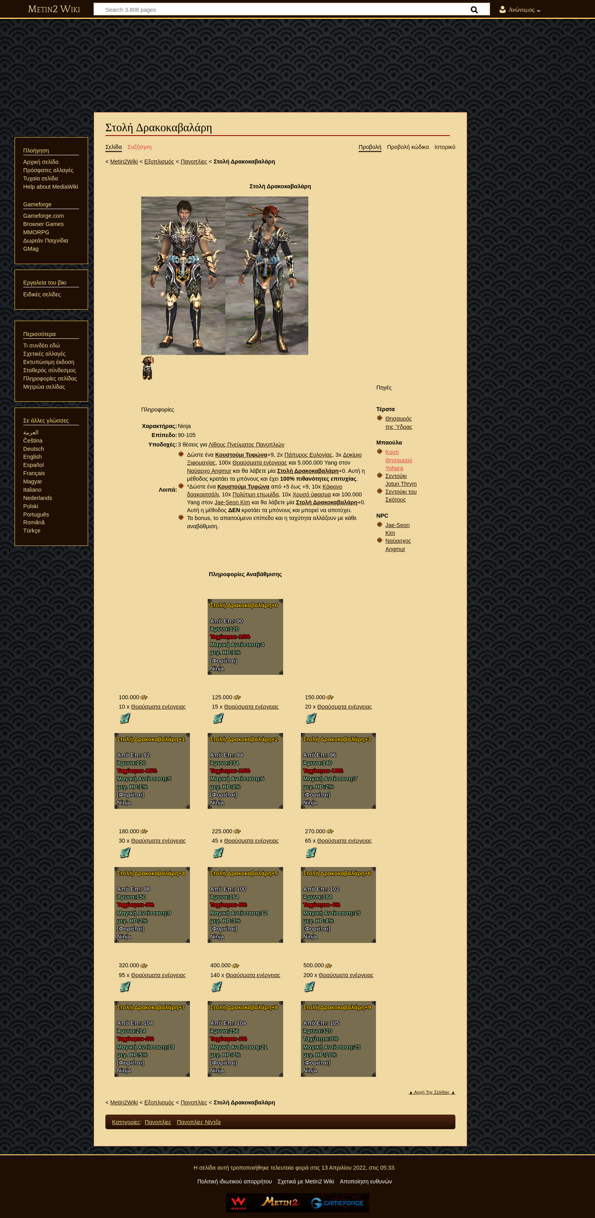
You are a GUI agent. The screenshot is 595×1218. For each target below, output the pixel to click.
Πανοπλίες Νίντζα (199, 1122)
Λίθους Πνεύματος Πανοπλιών (246, 444)
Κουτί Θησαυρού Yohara (398, 460)
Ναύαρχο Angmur (209, 471)
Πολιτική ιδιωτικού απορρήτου (234, 1181)
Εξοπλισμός (159, 161)
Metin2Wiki (124, 161)
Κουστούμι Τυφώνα (241, 455)
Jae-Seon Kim (232, 502)
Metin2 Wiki (54, 9)
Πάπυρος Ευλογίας (308, 455)
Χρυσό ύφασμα (312, 494)
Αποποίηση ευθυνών (366, 1181)
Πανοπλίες (194, 161)
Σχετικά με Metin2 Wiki (306, 1181)
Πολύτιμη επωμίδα (256, 494)
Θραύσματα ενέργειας (259, 462)
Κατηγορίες (126, 1122)
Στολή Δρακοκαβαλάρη (308, 471)
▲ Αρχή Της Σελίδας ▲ (432, 1092)
